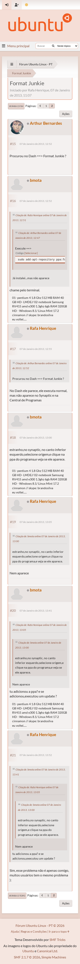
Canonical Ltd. (47, 951)
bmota (36, 180)
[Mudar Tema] (26, 5)
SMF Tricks (57, 940)
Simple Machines (53, 957)
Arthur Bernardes (46, 123)
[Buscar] (53, 46)
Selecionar (31, 253)
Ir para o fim (16, 106)
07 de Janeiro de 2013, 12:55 (36, 349)
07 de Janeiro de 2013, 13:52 (36, 755)
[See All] (11, 64)
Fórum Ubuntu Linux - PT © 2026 (40, 925)
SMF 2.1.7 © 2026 (27, 957)
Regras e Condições (34, 931)
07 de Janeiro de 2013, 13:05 (36, 522)
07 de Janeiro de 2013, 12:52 (36, 143)
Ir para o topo (17, 895)
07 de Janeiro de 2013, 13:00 (36, 437)
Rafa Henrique (43, 328)
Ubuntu (28, 951)
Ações (66, 114)
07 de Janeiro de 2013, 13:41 (36, 610)
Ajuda (15, 931)
